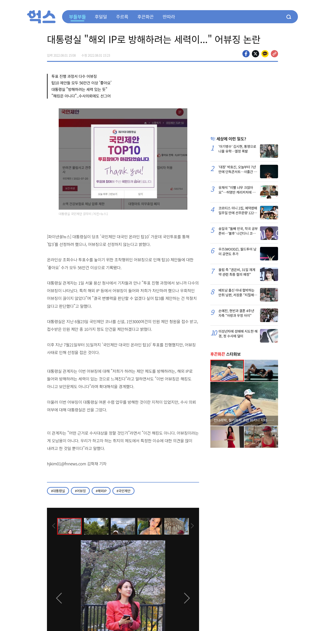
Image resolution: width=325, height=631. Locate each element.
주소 (274, 53)
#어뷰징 (80, 490)
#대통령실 (58, 490)
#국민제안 (123, 490)
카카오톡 (265, 53)
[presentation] (53, 526)
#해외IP (101, 490)
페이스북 (246, 53)
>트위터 (255, 53)
